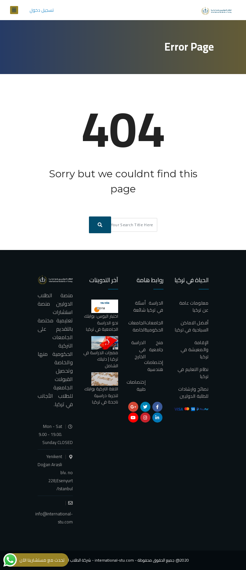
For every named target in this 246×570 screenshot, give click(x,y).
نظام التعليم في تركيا (193, 373)
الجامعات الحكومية (154, 326)
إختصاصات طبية (136, 385)
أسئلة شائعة (139, 306)
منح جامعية (156, 346)
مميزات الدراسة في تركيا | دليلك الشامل (100, 359)
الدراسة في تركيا (155, 306)
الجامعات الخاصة (137, 326)
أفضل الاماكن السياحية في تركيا (191, 326)
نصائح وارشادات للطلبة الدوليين (193, 392)
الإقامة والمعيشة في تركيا (194, 349)
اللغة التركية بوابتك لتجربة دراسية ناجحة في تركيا (101, 395)
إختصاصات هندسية (153, 366)
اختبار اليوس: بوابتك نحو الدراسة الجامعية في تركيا (101, 322)
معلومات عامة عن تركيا (194, 306)
